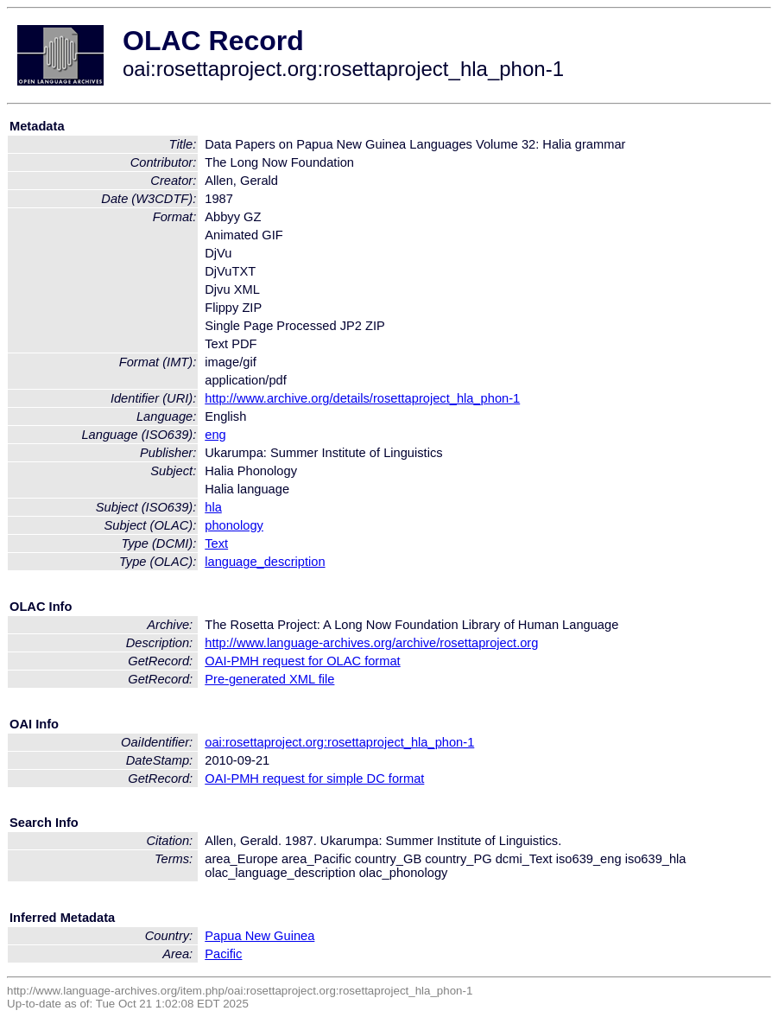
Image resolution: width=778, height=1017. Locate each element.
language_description (265, 562)
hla (213, 507)
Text (216, 543)
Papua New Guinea (259, 936)
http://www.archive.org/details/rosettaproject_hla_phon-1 (362, 398)
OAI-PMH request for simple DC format (314, 778)
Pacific (223, 954)
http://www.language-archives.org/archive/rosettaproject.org (371, 643)
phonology (234, 525)
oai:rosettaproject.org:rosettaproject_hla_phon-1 (339, 742)
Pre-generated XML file (269, 679)
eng (215, 435)
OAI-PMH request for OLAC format (302, 661)
